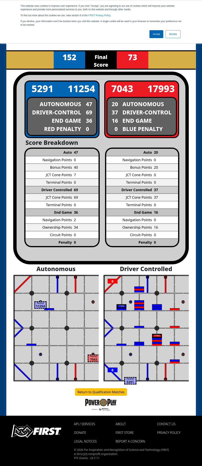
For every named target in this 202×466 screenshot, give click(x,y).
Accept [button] (156, 34)
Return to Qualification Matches (101, 392)
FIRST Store (125, 432)
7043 (122, 88)
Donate (80, 432)
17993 (161, 88)
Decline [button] (173, 34)
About (121, 424)
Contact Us (166, 424)
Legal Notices (85, 441)
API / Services (84, 424)
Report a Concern (130, 441)
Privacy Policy (99, 15)
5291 (43, 88)
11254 (81, 88)
